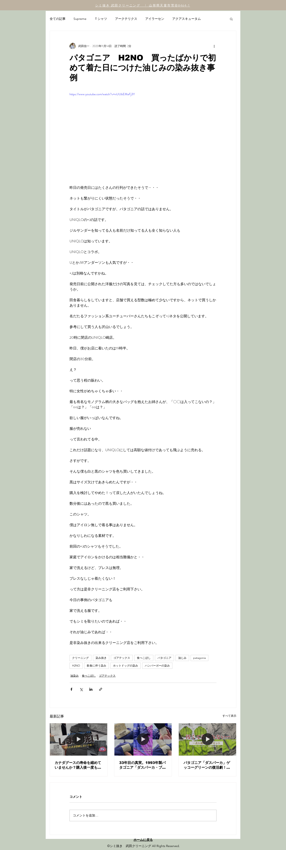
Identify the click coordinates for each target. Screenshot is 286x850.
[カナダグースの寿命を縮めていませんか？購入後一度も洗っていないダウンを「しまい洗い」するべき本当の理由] (78, 739)
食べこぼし (144, 658)
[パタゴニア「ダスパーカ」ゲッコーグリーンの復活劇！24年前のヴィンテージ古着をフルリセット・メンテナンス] (207, 739)
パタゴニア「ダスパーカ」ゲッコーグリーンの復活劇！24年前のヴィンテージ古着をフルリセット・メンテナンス (207, 765)
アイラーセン (154, 19)
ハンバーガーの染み (157, 665)
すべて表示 (229, 716)
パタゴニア (164, 658)
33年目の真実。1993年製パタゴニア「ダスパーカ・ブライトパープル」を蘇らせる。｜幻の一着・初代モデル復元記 (142, 765)
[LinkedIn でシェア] (91, 689)
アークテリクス (126, 19)
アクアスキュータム (186, 19)
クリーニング (80, 658)
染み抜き (101, 658)
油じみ (182, 658)
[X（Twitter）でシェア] (81, 689)
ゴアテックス (121, 658)
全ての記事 (58, 19)
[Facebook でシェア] (71, 689)
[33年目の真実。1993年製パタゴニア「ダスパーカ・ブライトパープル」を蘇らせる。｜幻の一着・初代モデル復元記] (143, 739)
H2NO (76, 665)
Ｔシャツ (100, 19)
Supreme (79, 19)
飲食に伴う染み (96, 665)
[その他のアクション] (214, 46)
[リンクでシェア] (100, 689)
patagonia (199, 658)
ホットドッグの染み (125, 665)
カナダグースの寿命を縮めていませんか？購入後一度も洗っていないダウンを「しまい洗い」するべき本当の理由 (78, 765)
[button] (231, 18)
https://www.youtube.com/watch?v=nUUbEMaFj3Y (102, 94)
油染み (74, 676)
